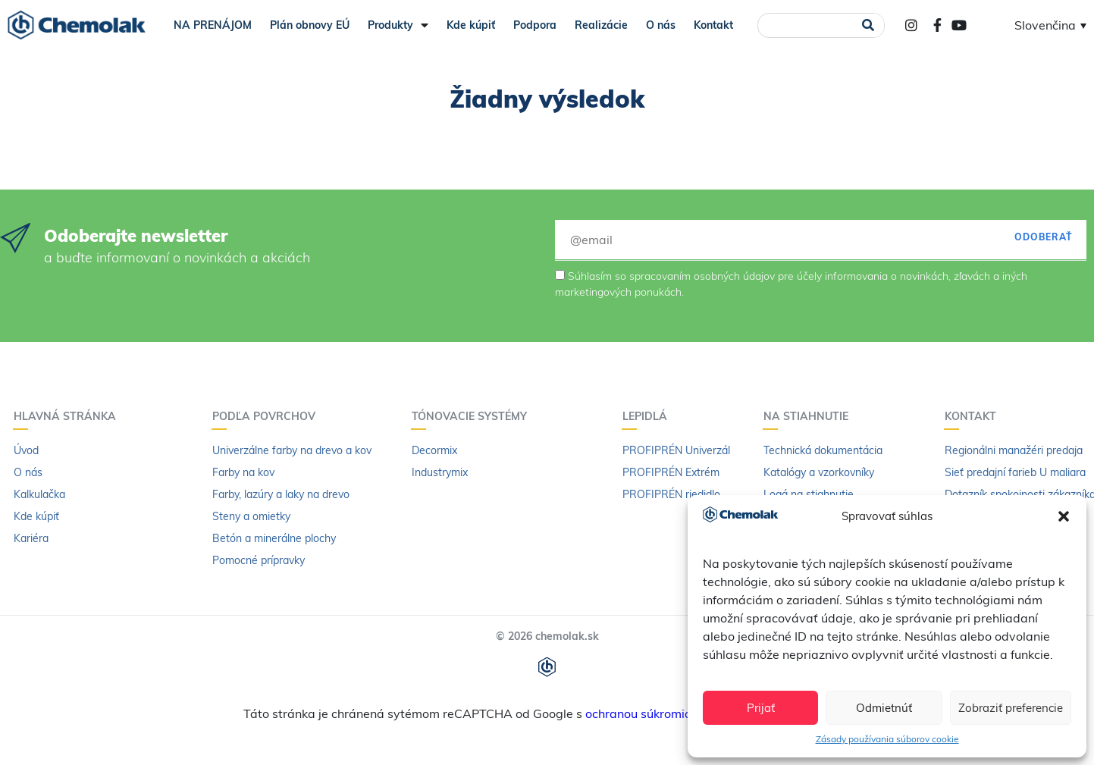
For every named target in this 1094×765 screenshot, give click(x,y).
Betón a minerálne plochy (274, 538)
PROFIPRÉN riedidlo (671, 494)
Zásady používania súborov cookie (887, 739)
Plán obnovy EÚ (310, 25)
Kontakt (713, 25)
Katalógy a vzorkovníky (818, 472)
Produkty (398, 25)
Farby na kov (243, 472)
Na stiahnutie (809, 416)
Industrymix (440, 472)
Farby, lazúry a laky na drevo (281, 494)
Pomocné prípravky (258, 560)
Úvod (26, 450)
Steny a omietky (251, 516)
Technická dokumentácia (822, 450)
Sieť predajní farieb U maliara (1015, 472)
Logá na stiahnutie (808, 494)
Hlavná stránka (69, 416)
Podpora (534, 25)
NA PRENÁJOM (213, 25)
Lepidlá (648, 416)
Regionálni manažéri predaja (1014, 450)
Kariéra (31, 538)
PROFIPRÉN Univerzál (676, 450)
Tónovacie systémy (473, 416)
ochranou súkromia (638, 713)
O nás (661, 25)
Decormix (434, 450)
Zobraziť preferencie (1010, 708)
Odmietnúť (884, 708)
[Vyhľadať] (867, 25)
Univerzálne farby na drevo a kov (291, 450)
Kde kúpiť (471, 25)
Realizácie (601, 25)
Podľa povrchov (267, 416)
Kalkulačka (39, 494)
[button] (1063, 516)
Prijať (761, 708)
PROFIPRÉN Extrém (670, 472)
